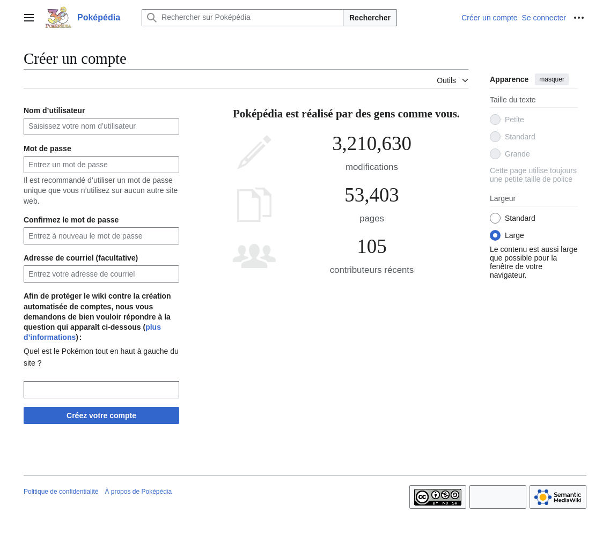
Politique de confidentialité (61, 491)
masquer (551, 79)
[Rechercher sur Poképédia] (242, 17)
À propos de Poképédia (138, 491)
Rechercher (370, 17)
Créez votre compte (101, 415)
